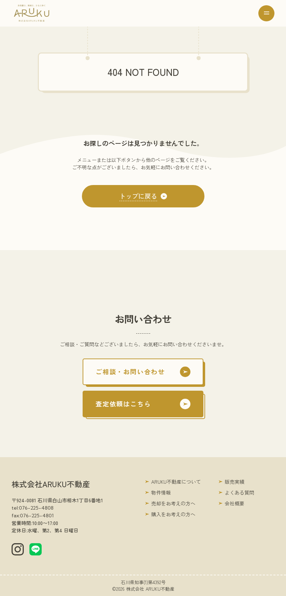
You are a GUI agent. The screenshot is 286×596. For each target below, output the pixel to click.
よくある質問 (239, 492)
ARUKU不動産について (176, 481)
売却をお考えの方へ (173, 503)
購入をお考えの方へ (173, 514)
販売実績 (234, 481)
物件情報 (161, 492)
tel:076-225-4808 (33, 508)
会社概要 (234, 503)
